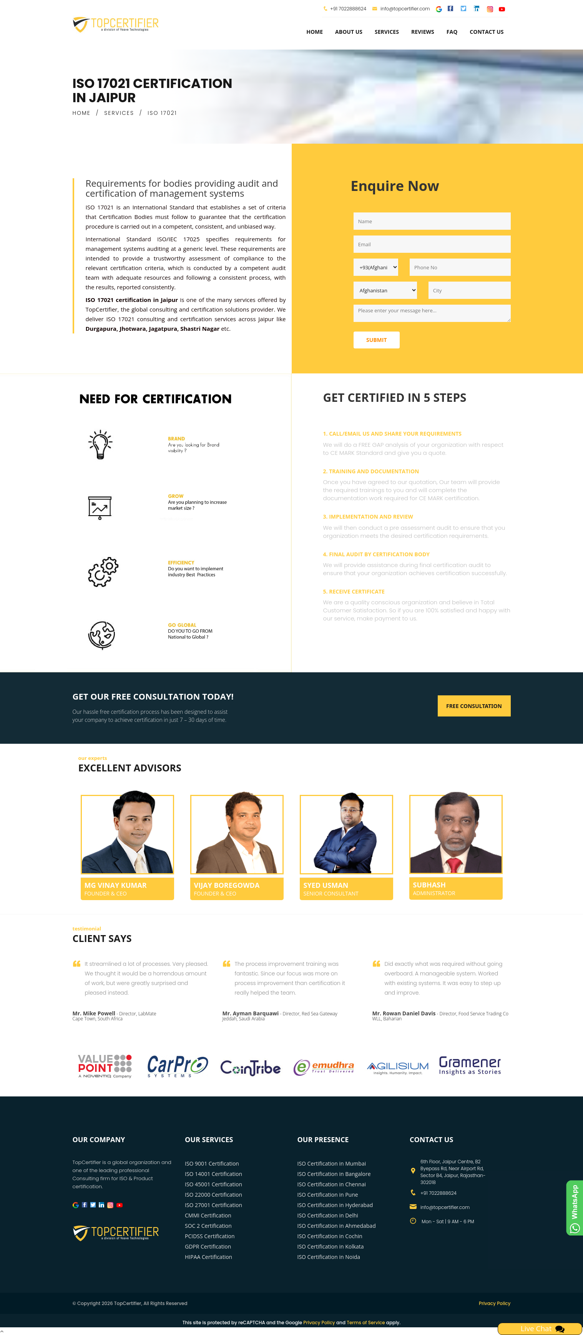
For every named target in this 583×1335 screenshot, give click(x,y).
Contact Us (486, 31)
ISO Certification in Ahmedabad (336, 1225)
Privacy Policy (495, 1303)
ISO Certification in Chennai (331, 1184)
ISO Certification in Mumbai (331, 1163)
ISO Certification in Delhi (327, 1215)
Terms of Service (366, 1322)
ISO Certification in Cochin (329, 1236)
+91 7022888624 (348, 8)
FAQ (452, 31)
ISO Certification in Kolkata (330, 1246)
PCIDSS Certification (210, 1236)
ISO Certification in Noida (328, 1256)
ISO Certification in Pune (327, 1194)
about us (348, 31)
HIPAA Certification (208, 1256)
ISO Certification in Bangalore (334, 1173)
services (387, 31)
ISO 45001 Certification (213, 1184)
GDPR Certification (208, 1246)
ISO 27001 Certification (213, 1205)
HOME (82, 113)
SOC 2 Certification (208, 1225)
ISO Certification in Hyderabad (335, 1205)
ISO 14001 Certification (213, 1173)
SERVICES (119, 113)
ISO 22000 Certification (213, 1194)
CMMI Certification (208, 1215)
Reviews (422, 31)
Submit (376, 339)
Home (314, 31)
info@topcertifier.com (401, 8)
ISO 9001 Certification (212, 1163)
